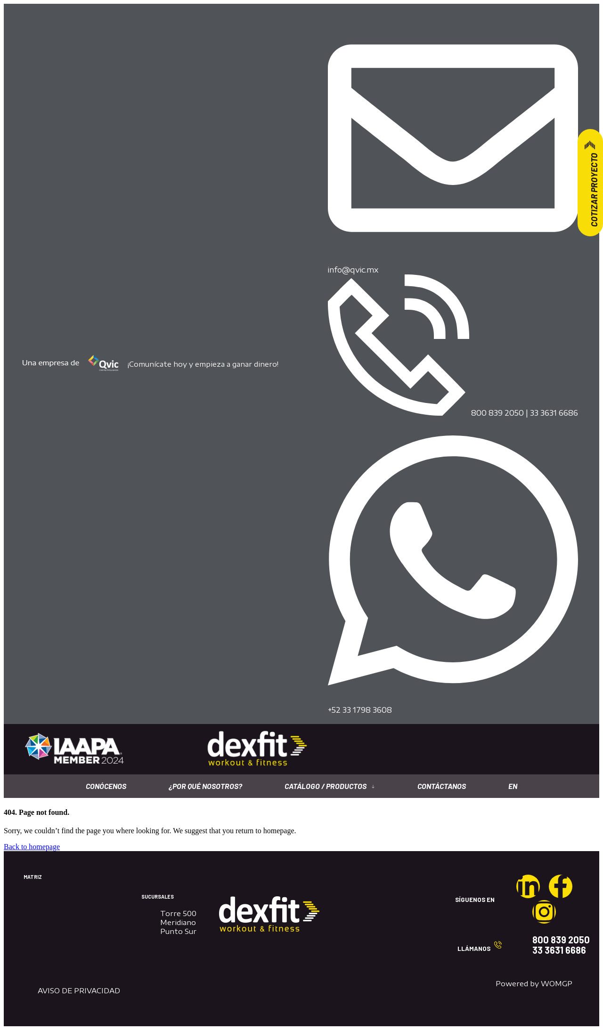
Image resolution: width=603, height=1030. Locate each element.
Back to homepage (32, 847)
